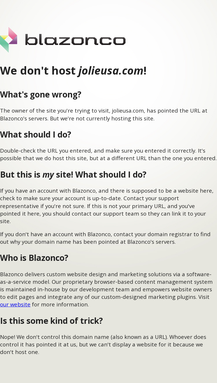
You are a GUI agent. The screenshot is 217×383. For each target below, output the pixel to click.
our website (15, 304)
